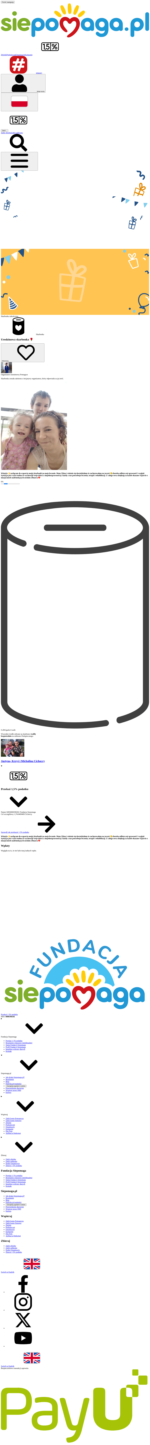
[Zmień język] (19, 102)
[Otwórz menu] (19, 161)
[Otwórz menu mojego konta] (23, 83)
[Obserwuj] (22, 352)
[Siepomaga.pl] (75, 37)
